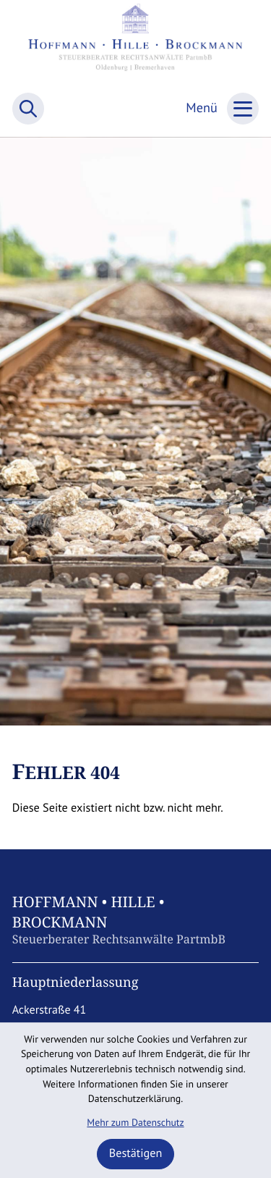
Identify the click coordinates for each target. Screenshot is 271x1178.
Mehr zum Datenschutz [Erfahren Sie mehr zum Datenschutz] (135, 1122)
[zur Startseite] (135, 43)
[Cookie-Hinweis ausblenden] (136, 1154)
